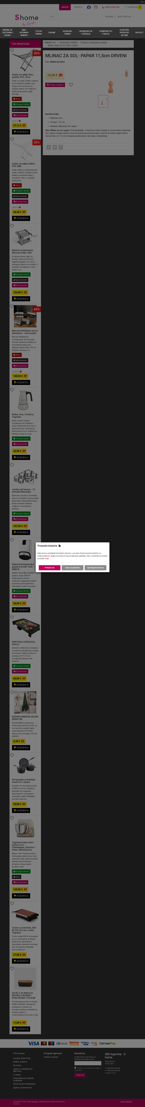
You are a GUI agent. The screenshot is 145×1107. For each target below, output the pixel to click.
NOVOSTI (139, 32)
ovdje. (47, 559)
